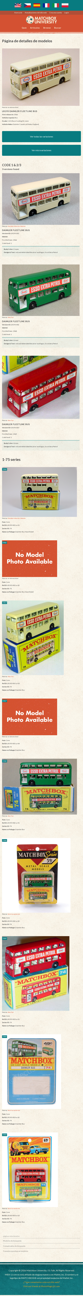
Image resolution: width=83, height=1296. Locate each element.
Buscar (57, 28)
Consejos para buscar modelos (15, 1252)
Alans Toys (11, 318)
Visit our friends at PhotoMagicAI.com (41, 1287)
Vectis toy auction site (14, 915)
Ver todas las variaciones (41, 136)
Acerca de (18, 13)
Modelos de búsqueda (12, 1242)
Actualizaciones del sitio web (36, 13)
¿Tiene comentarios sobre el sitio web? (41, 1283)
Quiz (24, 28)
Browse (47, 28)
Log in (66, 13)
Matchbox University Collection (16, 227)
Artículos (35, 28)
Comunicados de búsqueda (14, 1247)
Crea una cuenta (55, 13)
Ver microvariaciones (41, 151)
